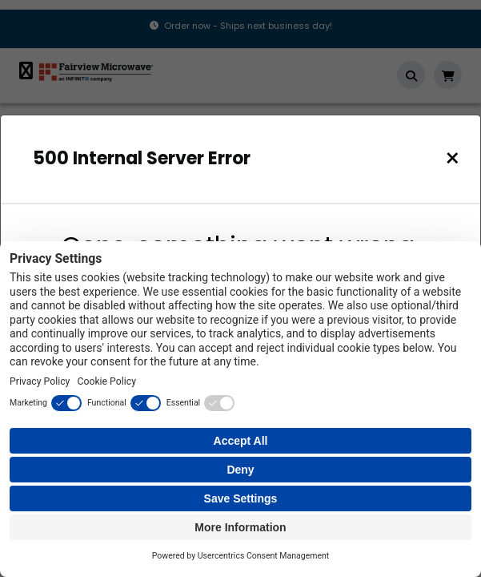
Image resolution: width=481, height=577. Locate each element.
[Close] (452, 158)
